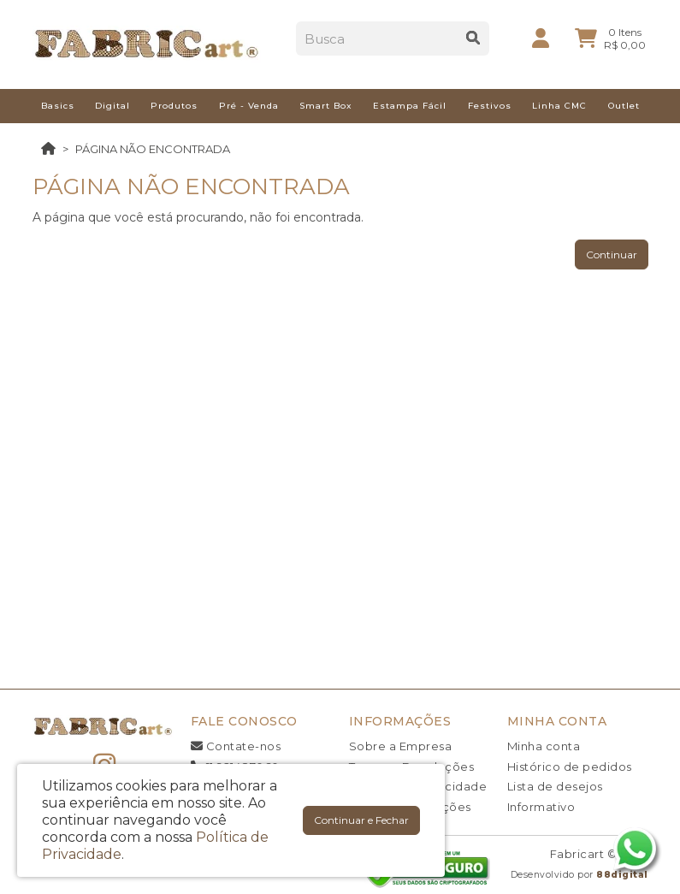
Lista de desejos (555, 786)
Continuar (611, 254)
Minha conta (544, 746)
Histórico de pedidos (569, 766)
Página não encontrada (152, 149)
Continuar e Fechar (361, 820)
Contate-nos (236, 746)
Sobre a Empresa (400, 746)
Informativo (541, 807)
